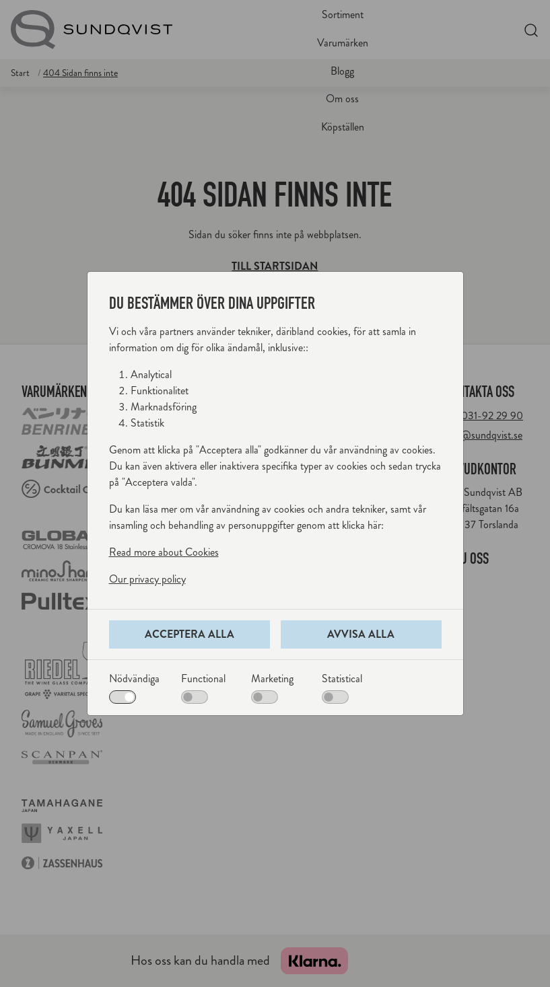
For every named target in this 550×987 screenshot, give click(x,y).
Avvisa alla (360, 634)
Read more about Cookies (164, 552)
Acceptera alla (189, 634)
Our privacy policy (147, 579)
